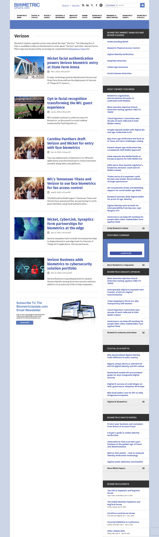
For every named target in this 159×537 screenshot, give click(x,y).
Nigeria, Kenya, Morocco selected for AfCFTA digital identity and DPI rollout (125, 365)
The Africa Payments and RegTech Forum (126, 493)
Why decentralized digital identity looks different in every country (123, 356)
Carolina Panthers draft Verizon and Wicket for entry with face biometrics (70, 143)
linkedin (87, 5)
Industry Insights (73, 17)
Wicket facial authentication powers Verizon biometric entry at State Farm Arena (72, 62)
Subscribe (75, 5)
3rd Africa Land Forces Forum (126, 514)
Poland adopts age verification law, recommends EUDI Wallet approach (124, 148)
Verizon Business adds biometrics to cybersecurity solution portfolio (69, 264)
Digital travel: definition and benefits (125, 462)
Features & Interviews (60, 17)
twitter (92, 5)
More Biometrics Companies (120, 265)
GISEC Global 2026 (126, 532)
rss (83, 5)
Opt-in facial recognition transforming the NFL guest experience (69, 103)
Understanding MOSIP (117, 42)
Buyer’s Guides (47, 17)
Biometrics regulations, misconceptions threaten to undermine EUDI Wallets (120, 98)
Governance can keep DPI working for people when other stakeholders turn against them (125, 219)
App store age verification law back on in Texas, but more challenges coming (125, 139)
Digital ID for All (35, 17)
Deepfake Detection (116, 61)
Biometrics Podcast (142, 17)
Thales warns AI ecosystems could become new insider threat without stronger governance (124, 179)
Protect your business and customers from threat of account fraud (125, 425)
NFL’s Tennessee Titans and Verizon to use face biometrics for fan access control (71, 183)
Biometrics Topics (78, 49)
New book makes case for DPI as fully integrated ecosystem (125, 394)
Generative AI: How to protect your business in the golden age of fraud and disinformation (124, 444)
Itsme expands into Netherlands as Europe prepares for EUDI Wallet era (124, 157)
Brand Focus (85, 17)
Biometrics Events (127, 17)
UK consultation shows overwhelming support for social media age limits (125, 189)
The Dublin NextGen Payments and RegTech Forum (126, 504)
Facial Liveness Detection (119, 73)
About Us (65, 5)
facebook (96, 5)
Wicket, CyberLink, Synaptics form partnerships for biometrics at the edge (70, 223)
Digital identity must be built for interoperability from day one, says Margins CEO (124, 208)
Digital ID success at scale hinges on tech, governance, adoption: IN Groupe (125, 385)
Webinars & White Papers (112, 17)
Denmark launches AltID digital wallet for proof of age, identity (125, 198)
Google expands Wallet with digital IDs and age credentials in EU (126, 131)
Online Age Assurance (117, 67)
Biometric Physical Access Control (123, 48)
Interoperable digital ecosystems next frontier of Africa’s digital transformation (125, 292)
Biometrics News (22, 17)
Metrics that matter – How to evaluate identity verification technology (125, 454)
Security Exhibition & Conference (126, 523)
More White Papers (116, 468)
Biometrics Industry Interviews (122, 332)
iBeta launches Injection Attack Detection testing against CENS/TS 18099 (124, 109)
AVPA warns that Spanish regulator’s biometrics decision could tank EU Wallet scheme (125, 167)
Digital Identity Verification (120, 54)
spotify (101, 5)
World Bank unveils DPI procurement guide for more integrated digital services (124, 375)
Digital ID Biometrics (117, 402)
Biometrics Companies (97, 17)
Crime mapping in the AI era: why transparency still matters (123, 302)
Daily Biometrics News (117, 228)
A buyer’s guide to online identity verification (123, 434)
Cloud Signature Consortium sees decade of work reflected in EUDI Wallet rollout (123, 121)
